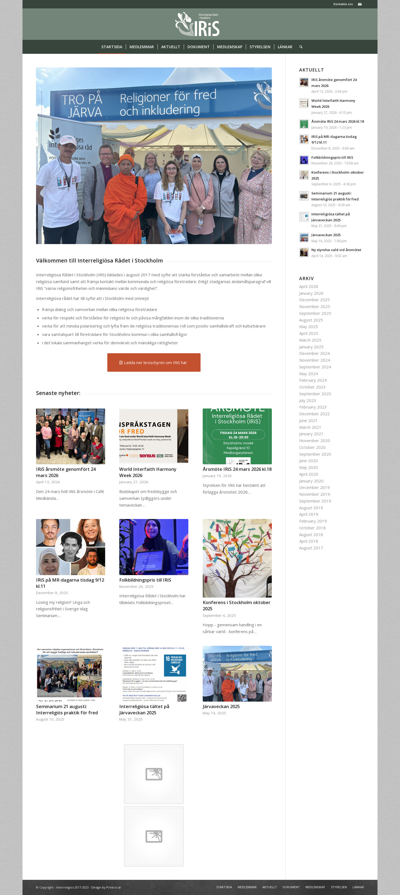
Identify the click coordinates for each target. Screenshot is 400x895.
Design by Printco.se (106, 887)
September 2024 (315, 366)
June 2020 (308, 460)
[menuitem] (342, 4)
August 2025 (311, 320)
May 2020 (308, 467)
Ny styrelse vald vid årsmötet (336, 249)
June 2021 (308, 420)
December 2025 (314, 299)
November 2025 (314, 306)
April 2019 (308, 514)
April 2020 (308, 474)
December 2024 (314, 353)
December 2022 (314, 413)
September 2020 (315, 454)
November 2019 (314, 494)
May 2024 (308, 373)
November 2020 (314, 440)
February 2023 (313, 407)
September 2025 (315, 313)
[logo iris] (200, 24)
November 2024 (314, 360)
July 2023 (307, 400)
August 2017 (311, 547)
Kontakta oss (343, 4)
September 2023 (315, 393)
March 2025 (310, 340)
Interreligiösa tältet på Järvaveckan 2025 (144, 709)
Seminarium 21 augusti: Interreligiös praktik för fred (67, 709)
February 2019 (313, 521)
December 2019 (314, 487)
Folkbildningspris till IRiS (145, 580)
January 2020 (311, 481)
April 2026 (308, 286)
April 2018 (308, 541)
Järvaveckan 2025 (221, 706)
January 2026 (311, 293)
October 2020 (312, 447)
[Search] (299, 47)
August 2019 (311, 507)
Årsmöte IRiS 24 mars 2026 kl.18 (237, 469)
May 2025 (308, 326)
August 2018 (311, 534)
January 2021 (311, 433)
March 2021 (310, 427)
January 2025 (311, 346)
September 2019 (315, 501)
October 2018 (312, 527)
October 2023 (312, 387)
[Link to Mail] (360, 4)
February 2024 (313, 380)
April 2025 (308, 333)
